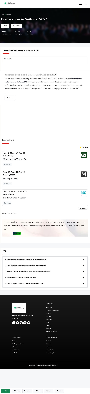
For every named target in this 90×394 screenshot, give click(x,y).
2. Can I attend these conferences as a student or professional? (25, 265)
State (38, 391)
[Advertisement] (45, 120)
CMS (59, 365)
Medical (14, 353)
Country (27, 391)
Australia (48, 341)
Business (14, 341)
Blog (47, 322)
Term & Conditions (51, 331)
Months (59, 391)
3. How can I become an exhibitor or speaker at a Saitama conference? (28, 271)
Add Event (17, 233)
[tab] (45, 260)
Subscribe (49, 319)
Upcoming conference (52, 310)
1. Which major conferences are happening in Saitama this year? (26, 259)
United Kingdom (50, 353)
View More (83, 208)
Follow (5, 25)
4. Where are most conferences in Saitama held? (20, 277)
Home (2, 14)
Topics (48, 391)
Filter (5, 391)
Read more (10, 98)
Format (16, 391)
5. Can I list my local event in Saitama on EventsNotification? (25, 283)
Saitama (9, 14)
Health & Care (16, 350)
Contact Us (49, 316)
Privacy (48, 325)
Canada (48, 344)
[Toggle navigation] (80, 3)
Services (48, 313)
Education (15, 347)
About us (48, 328)
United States (50, 350)
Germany (49, 347)
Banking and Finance (18, 344)
